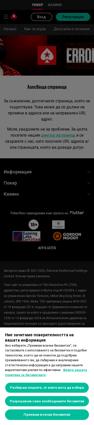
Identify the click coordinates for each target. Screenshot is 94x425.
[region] (47, 376)
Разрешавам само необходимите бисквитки (47, 401)
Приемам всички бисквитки (47, 414)
